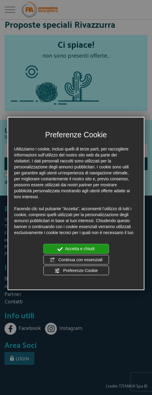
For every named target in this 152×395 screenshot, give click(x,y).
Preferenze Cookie (76, 270)
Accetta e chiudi (76, 249)
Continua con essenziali (76, 259)
